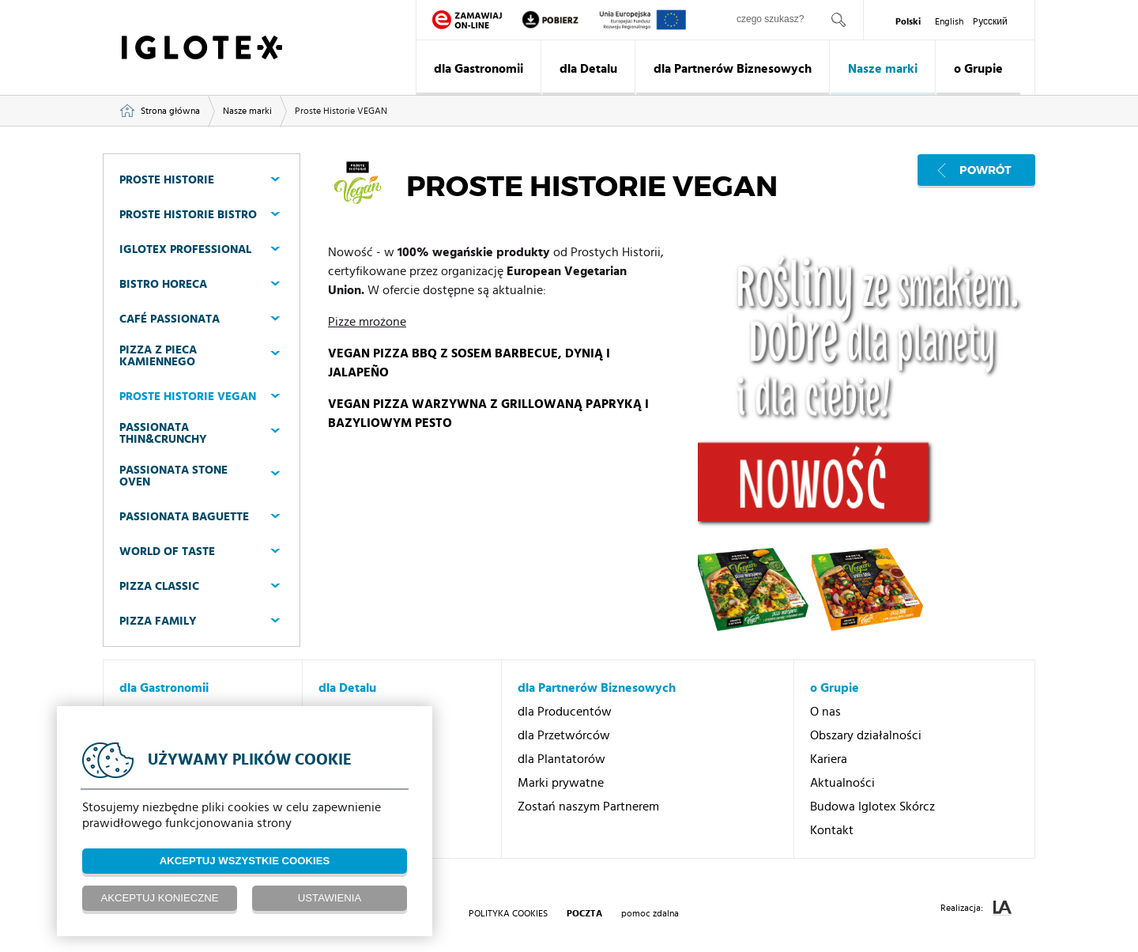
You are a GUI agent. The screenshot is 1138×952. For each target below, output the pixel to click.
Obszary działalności (865, 735)
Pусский (990, 21)
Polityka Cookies (508, 913)
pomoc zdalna (650, 913)
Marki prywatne (561, 782)
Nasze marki (883, 68)
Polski (908, 21)
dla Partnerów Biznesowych (733, 68)
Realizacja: (976, 908)
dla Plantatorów (561, 759)
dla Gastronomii (478, 68)
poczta (584, 913)
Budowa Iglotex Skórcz (872, 806)
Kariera (828, 759)
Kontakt (832, 830)
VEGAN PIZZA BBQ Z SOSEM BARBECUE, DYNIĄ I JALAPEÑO (469, 363)
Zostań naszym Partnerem (588, 806)
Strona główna (170, 110)
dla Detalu (588, 68)
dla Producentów (565, 711)
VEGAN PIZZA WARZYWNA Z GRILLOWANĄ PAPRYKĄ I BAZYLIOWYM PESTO (488, 413)
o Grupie (978, 68)
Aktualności (842, 782)
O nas (825, 711)
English (949, 21)
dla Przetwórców (564, 735)
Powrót (985, 170)
